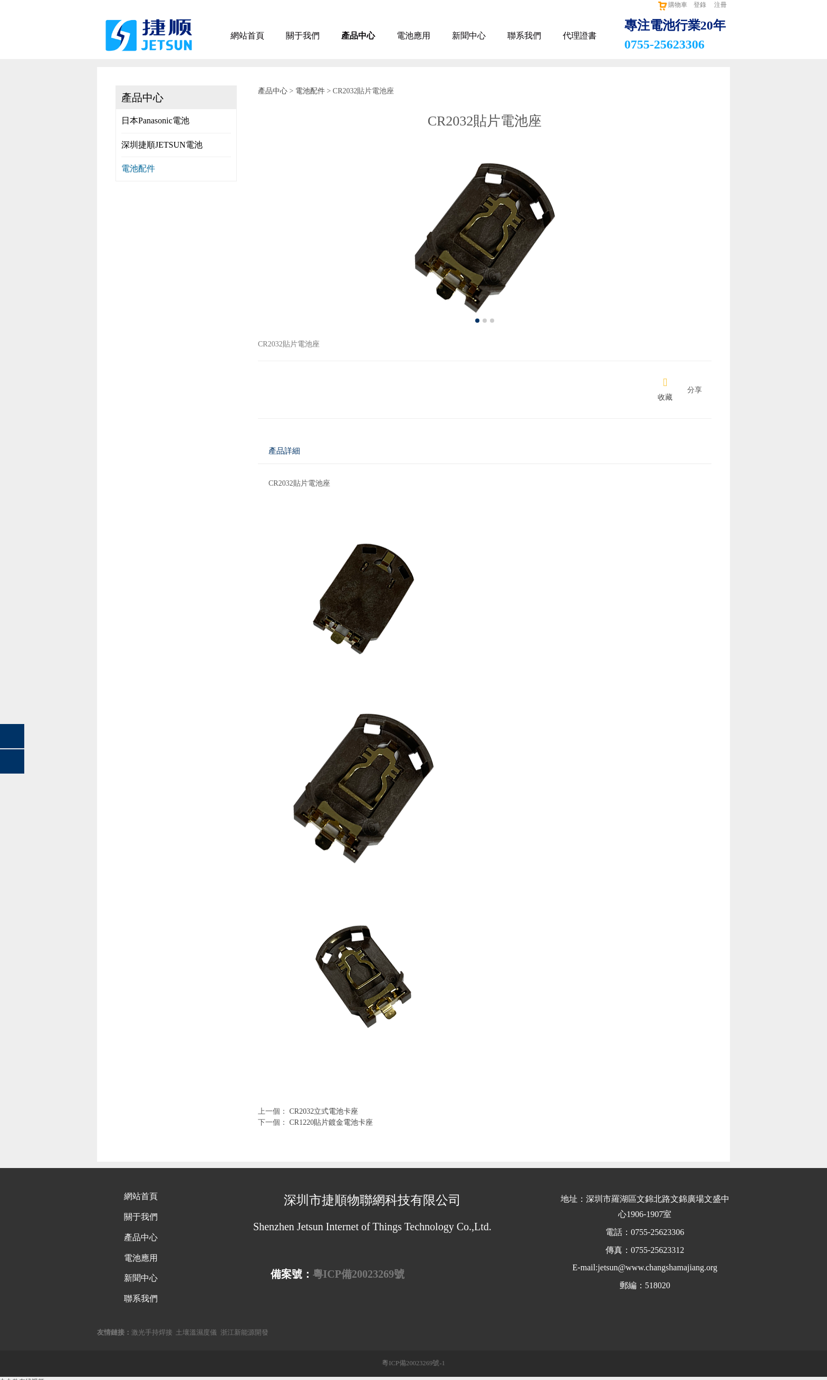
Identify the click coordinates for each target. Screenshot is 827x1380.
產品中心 (358, 35)
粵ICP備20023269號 (359, 1274)
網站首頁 (247, 35)
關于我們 (303, 35)
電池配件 (138, 168)
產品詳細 (284, 450)
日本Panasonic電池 (155, 120)
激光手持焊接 (151, 1332)
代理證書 (580, 35)
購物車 (672, 4)
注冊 (720, 4)
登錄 (700, 4)
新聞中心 (469, 35)
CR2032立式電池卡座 (324, 1111)
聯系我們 (524, 35)
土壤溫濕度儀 (196, 1332)
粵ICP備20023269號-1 (413, 1363)
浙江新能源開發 (244, 1332)
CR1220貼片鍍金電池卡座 (331, 1122)
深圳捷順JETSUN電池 (162, 144)
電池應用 (413, 35)
